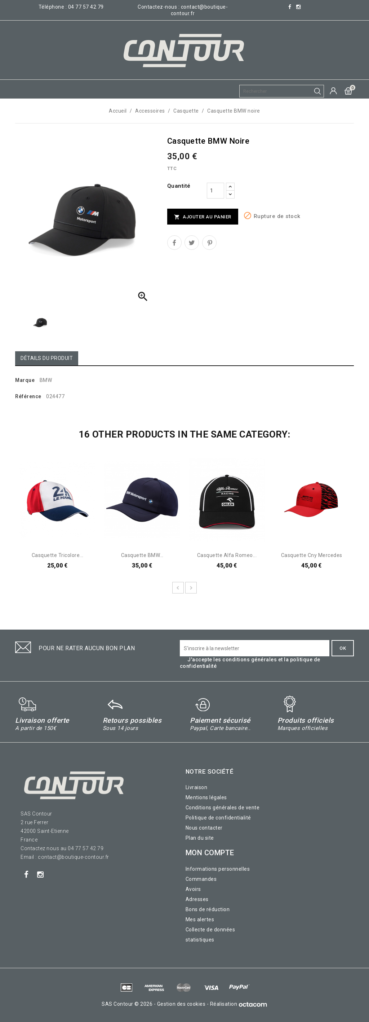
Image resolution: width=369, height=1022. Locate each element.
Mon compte (210, 852)
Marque (25, 380)
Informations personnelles (218, 869)
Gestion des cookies (181, 1004)
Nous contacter (204, 828)
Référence (28, 396)
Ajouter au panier (202, 217)
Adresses (197, 899)
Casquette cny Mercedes (311, 555)
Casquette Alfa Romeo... (227, 555)
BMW (46, 380)
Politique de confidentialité (218, 818)
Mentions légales (206, 797)
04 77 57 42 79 (86, 7)
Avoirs (193, 889)
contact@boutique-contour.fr (73, 857)
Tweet (192, 242)
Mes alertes (200, 919)
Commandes (201, 879)
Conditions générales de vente (223, 807)
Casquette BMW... (142, 555)
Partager (174, 242)
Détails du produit (47, 358)
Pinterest (209, 242)
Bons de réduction (208, 909)
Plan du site (200, 838)
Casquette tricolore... (58, 555)
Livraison (197, 787)
